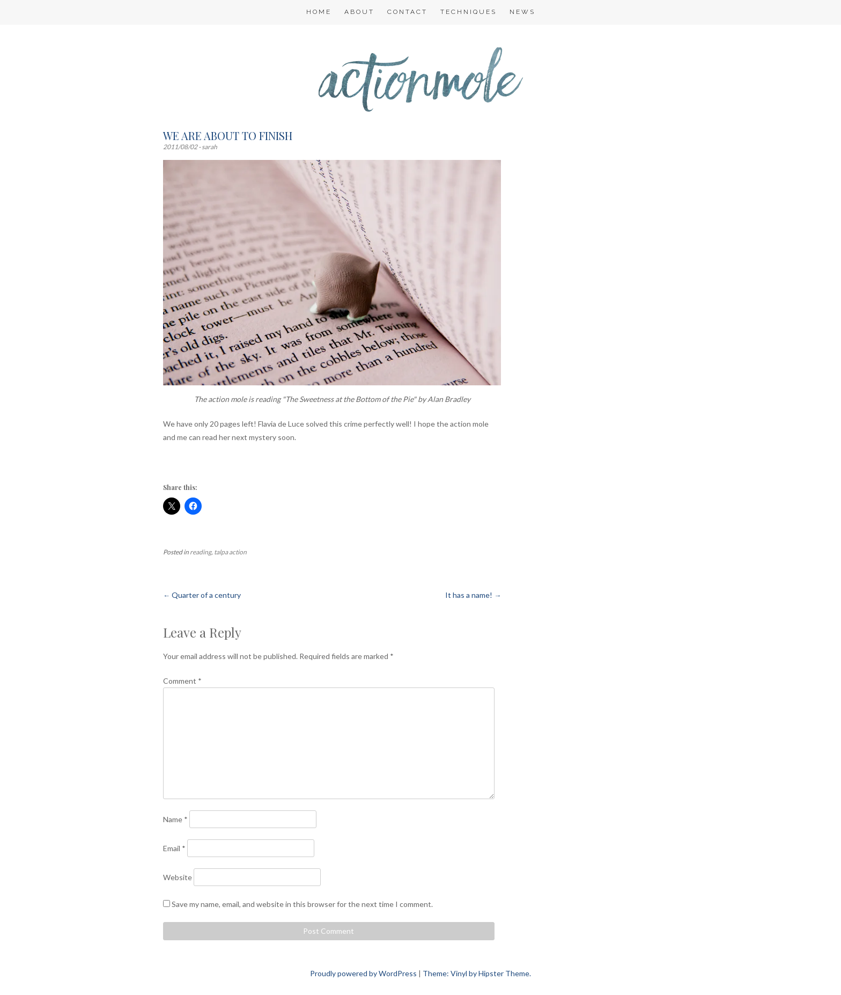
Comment (182, 680)
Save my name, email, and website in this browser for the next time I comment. (302, 904)
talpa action (230, 552)
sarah (209, 147)
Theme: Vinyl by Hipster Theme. (477, 973)
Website (177, 877)
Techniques (468, 12)
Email (174, 848)
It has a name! (473, 594)
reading (200, 552)
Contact (407, 12)
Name (175, 819)
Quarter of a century (202, 594)
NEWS (522, 12)
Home (318, 12)
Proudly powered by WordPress (363, 973)
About (359, 12)
